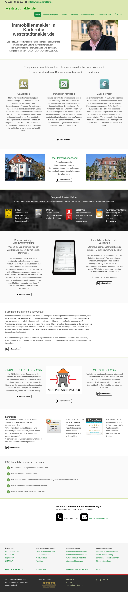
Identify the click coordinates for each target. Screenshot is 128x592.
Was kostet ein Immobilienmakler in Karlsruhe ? (26, 486)
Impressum (9, 558)
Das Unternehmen (12, 551)
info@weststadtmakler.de (40, 2)
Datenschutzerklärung (74, 585)
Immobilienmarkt (87, 14)
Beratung (74, 14)
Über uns (118, 14)
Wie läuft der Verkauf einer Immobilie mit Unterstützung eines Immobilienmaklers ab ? (41, 480)
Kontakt (69, 583)
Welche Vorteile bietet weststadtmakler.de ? (25, 492)
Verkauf (64, 14)
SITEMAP (9, 561)
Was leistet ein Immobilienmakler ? (21, 474)
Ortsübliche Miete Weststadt (107, 551)
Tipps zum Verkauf (43, 555)
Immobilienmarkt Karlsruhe (76, 551)
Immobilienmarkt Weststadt (76, 555)
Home (37, 14)
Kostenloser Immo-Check (45, 551)
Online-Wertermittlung (104, 555)
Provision (39, 561)
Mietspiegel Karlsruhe (74, 561)
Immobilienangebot (50, 14)
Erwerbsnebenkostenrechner (107, 558)
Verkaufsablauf (41, 558)
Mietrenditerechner (103, 561)
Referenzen (9, 555)
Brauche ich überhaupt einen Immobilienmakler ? (27, 468)
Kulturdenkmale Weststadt (76, 558)
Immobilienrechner (104, 14)
